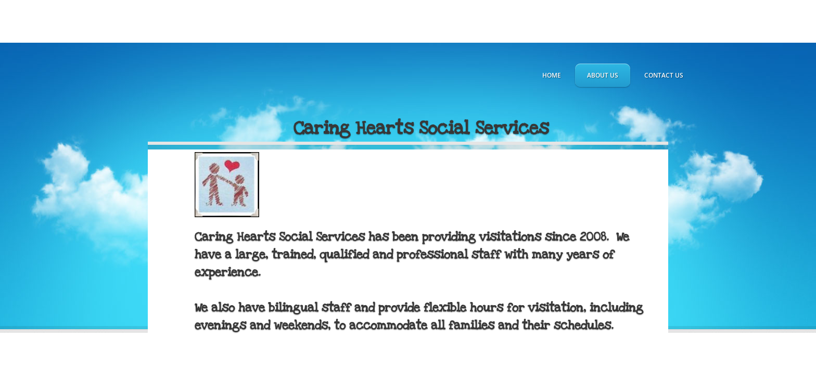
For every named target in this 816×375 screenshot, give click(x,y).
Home (551, 75)
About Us (602, 75)
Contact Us (663, 75)
